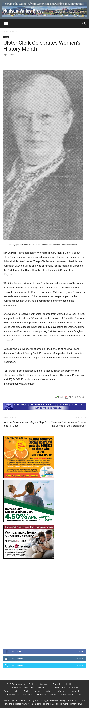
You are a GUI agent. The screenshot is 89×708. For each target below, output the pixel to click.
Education (57, 684)
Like (81, 651)
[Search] (84, 23)
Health (68, 684)
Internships (77, 691)
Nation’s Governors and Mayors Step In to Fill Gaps (23, 424)
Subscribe (42, 694)
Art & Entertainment (16, 684)
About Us (38, 691)
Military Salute (14, 687)
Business (33, 684)
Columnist (45, 684)
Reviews (27, 691)
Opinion (41, 687)
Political (17, 691)
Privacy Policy (12, 694)
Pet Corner (74, 687)
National (53, 694)
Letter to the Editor (56, 687)
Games (79, 694)
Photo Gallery (67, 694)
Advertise (50, 691)
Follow (79, 658)
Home (6, 31)
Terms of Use (28, 694)
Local (14, 31)
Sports (7, 691)
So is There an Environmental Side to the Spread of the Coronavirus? (65, 424)
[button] (5, 23)
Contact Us (63, 691)
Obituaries (29, 687)
